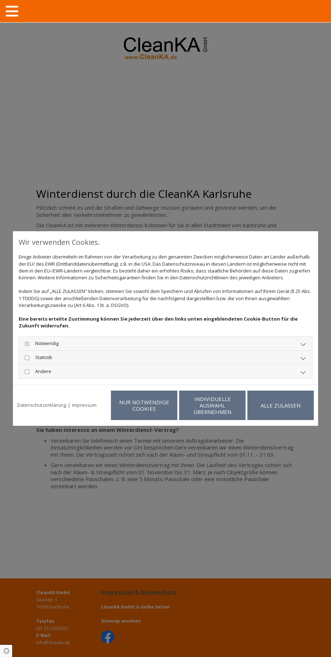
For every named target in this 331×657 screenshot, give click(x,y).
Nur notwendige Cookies (144, 405)
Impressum (84, 405)
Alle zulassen (280, 405)
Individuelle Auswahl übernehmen (212, 405)
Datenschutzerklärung (41, 405)
